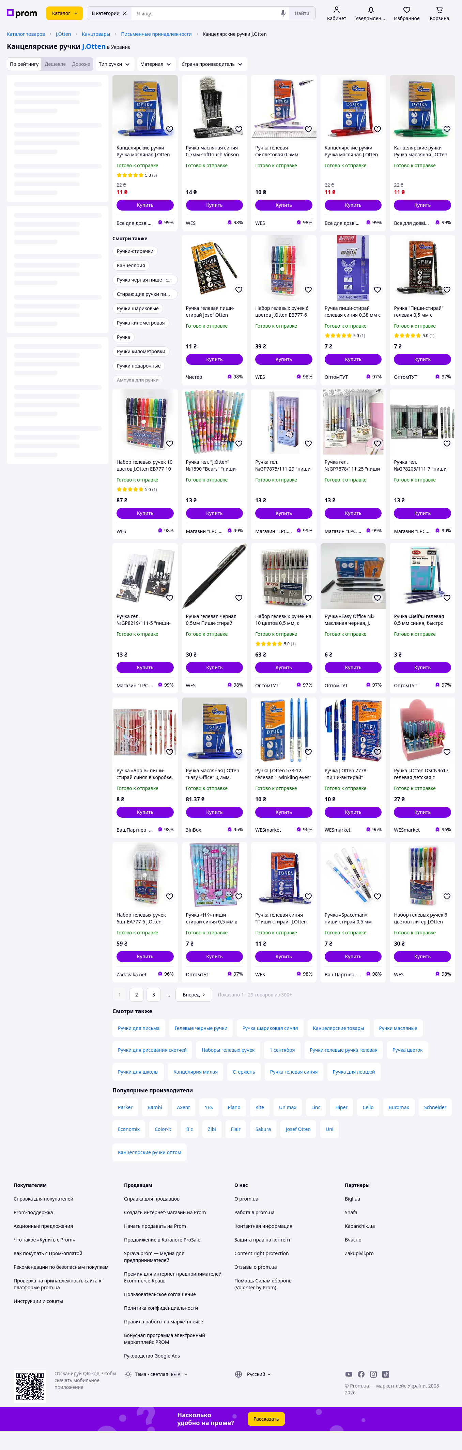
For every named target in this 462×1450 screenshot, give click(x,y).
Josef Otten (298, 1148)
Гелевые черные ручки (201, 1047)
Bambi (155, 1126)
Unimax (287, 1126)
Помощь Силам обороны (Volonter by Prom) (263, 1303)
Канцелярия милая (195, 1091)
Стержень (244, 1091)
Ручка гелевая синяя (294, 1091)
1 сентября (282, 1069)
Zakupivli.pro (359, 1272)
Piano (234, 1126)
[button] (145, 205)
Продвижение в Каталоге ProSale (162, 1258)
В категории (109, 13)
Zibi (212, 1148)
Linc (315, 1126)
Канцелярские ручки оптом (149, 1171)
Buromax (399, 1126)
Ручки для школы (138, 1091)
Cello (368, 1126)
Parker (125, 1126)
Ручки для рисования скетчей (152, 1069)
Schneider (435, 1126)
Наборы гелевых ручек (228, 1069)
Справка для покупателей (43, 1218)
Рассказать (266, 1438)
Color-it (163, 1148)
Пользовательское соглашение (160, 1313)
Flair (236, 1148)
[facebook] (361, 1393)
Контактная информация (263, 1245)
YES (209, 1126)
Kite (260, 1126)
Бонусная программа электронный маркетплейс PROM (164, 1357)
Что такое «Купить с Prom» (44, 1258)
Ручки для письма (139, 1047)
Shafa (351, 1231)
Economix (129, 1148)
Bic (189, 1148)
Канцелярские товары (338, 1047)
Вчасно (353, 1258)
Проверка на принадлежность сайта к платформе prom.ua (57, 1303)
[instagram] (373, 1393)
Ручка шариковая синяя (270, 1047)
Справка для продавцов (152, 1218)
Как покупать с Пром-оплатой (48, 1272)
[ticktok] (386, 1393)
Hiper (341, 1126)
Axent (183, 1126)
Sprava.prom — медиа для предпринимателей (154, 1275)
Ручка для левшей (354, 1091)
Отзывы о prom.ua (255, 1286)
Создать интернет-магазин (155, 1231)
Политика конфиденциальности (161, 1327)
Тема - (151, 1393)
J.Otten (63, 34)
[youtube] (349, 1393)
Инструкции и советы (38, 1320)
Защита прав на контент (262, 1258)
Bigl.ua (352, 1218)
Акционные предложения (43, 1245)
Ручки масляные (398, 1047)
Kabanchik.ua (360, 1245)
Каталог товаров (26, 34)
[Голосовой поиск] (283, 13)
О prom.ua (246, 1218)
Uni (330, 1148)
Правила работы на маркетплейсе (163, 1340)
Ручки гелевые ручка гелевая (344, 1069)
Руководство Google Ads (152, 1375)
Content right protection (261, 1272)
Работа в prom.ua (254, 1231)
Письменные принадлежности (156, 34)
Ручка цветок (407, 1069)
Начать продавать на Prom (155, 1245)
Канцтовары (96, 34)
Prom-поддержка (33, 1231)
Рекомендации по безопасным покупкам (61, 1286)
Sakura (263, 1148)
